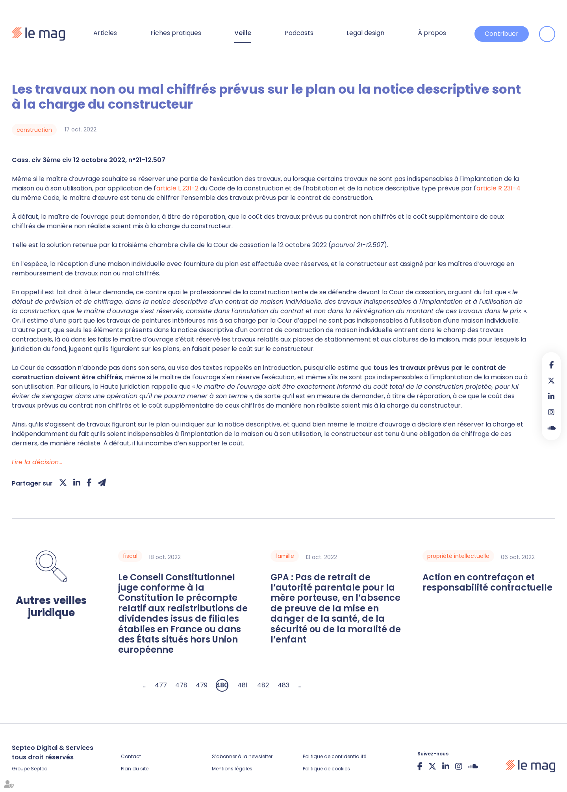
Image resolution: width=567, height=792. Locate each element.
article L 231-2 (178, 188)
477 (161, 685)
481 (242, 685)
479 (202, 685)
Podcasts (299, 32)
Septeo (39, 768)
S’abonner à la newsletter (242, 756)
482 (263, 685)
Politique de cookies (326, 768)
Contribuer (502, 33)
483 (283, 685)
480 (222, 685)
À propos (432, 32)
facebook (551, 364)
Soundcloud (551, 427)
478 (181, 685)
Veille (242, 32)
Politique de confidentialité (334, 756)
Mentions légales (232, 768)
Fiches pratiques (175, 32)
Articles (105, 32)
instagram (551, 412)
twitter (551, 380)
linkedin (551, 396)
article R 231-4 (498, 188)
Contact (131, 756)
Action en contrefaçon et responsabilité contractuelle (487, 582)
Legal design (365, 32)
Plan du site (134, 768)
